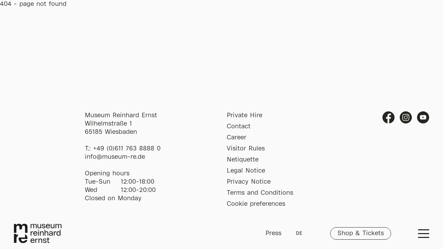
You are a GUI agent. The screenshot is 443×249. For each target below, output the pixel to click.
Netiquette (243, 160)
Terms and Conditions (260, 193)
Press (273, 233)
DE (299, 233)
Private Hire (244, 115)
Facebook (388, 117)
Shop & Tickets (360, 233)
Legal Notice (246, 171)
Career (236, 137)
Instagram (406, 117)
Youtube (423, 117)
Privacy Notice (249, 182)
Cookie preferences (256, 204)
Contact (239, 126)
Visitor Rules (246, 148)
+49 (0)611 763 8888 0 (127, 148)
